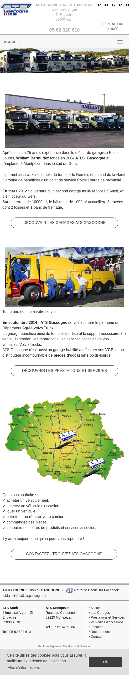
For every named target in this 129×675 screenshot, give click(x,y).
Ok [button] (105, 662)
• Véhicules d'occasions (106, 622)
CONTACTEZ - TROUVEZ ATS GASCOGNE (64, 554)
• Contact (95, 636)
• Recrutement (99, 632)
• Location (96, 627)
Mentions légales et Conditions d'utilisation (65, 646)
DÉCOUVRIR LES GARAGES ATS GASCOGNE (64, 223)
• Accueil (95, 608)
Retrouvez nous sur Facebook (96, 590)
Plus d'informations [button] (24, 667)
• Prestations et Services (107, 617)
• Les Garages (99, 613)
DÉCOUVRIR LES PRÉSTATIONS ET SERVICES (64, 371)
